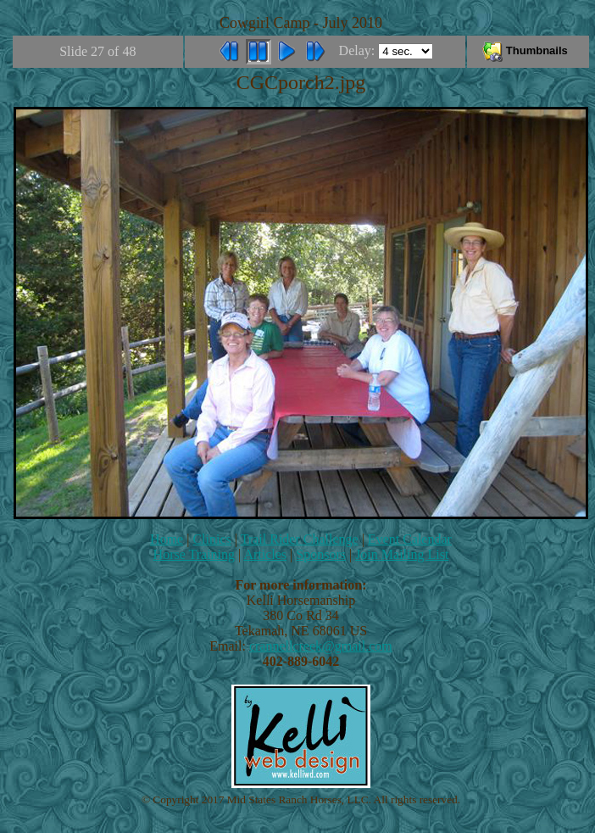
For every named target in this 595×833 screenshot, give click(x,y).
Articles (264, 554)
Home (166, 539)
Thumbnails (528, 50)
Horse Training (194, 554)
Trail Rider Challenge (300, 539)
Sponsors (321, 554)
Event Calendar (410, 539)
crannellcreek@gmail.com (320, 646)
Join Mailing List (401, 554)
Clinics (211, 539)
